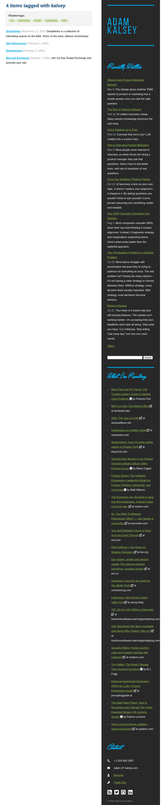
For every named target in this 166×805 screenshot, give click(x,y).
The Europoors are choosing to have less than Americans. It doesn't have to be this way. (132, 502)
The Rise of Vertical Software (124, 109)
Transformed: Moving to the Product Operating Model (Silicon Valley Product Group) (132, 463)
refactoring (24, 20)
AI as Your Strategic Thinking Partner (128, 179)
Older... (111, 346)
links (64, 20)
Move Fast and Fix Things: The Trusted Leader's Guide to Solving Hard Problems (131, 394)
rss (12, 20)
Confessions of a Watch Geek (128, 430)
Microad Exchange (17, 58)
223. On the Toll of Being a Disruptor (132, 609)
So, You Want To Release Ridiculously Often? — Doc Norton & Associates (132, 518)
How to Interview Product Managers (128, 145)
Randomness (14, 50)
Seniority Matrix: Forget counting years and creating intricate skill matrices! (130, 652)
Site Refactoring (16, 43)
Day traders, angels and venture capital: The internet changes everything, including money (129, 564)
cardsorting (51, 20)
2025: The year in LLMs (125, 418)
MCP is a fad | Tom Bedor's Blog (130, 406)
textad (37, 20)
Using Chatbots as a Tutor (122, 129)
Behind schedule (117, 305)
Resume (118, 775)
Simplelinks (13, 31)
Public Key (120, 782)
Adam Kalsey (122, 26)
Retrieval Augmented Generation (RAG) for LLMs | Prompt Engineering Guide (130, 686)
